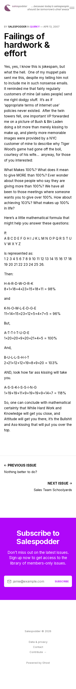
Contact (38, 647)
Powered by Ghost (38, 662)
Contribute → (38, 652)
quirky (35, 26)
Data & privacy (38, 641)
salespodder (17, 26)
